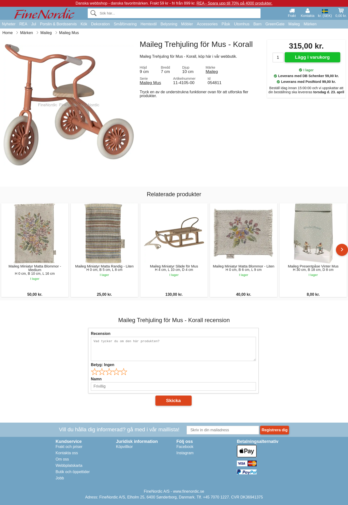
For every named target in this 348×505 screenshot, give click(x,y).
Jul (33, 24)
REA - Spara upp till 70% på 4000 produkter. (234, 3)
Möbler (187, 24)
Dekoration (100, 24)
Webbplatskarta (69, 465)
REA (23, 24)
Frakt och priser (69, 447)
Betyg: (102, 365)
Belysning (168, 24)
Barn (257, 24)
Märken (310, 24)
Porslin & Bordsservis (58, 24)
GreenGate (274, 24)
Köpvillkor (124, 447)
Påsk (226, 24)
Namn (96, 379)
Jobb (60, 478)
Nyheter (8, 24)
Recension (100, 334)
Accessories (207, 24)
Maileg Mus (150, 82)
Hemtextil (149, 24)
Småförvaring (125, 24)
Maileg (294, 24)
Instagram (185, 453)
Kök (83, 24)
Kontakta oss (67, 453)
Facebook (184, 447)
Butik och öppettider (73, 472)
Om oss (62, 459)
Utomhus (241, 24)
